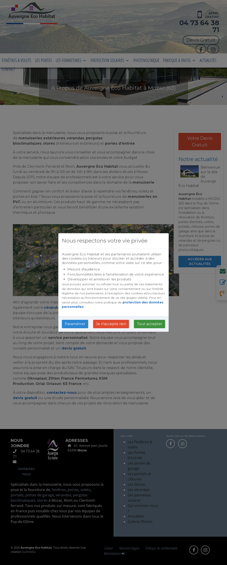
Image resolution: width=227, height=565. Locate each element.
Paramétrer (75, 324)
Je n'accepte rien (111, 324)
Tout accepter (149, 324)
